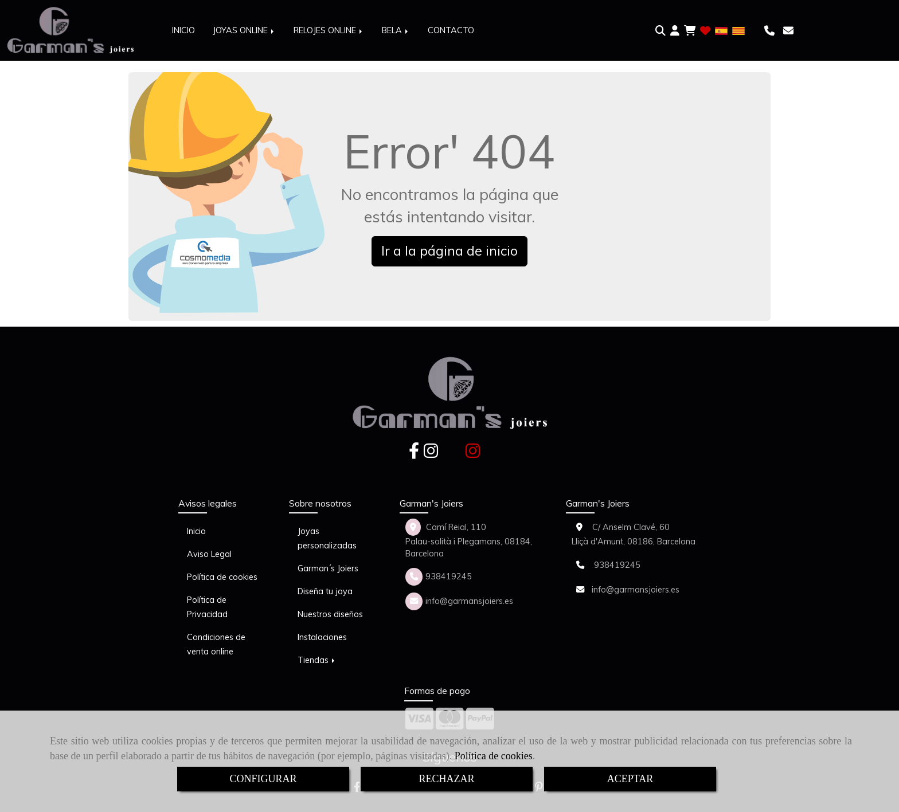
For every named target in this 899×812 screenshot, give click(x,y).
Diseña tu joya (325, 591)
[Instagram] (431, 454)
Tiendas (317, 660)
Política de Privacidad (207, 607)
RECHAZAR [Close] (446, 778)
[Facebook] (414, 454)
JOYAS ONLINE (244, 30)
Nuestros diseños (330, 614)
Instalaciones (322, 637)
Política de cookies (494, 756)
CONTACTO (451, 30)
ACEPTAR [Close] (630, 778)
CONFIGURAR (262, 778)
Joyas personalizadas (327, 538)
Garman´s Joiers (328, 568)
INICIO (183, 30)
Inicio (196, 531)
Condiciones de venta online (216, 644)
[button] (675, 31)
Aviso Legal (209, 554)
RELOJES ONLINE (329, 30)
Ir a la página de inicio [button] (449, 250)
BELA (396, 30)
